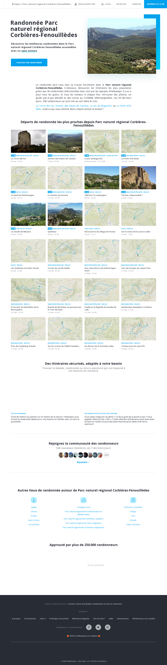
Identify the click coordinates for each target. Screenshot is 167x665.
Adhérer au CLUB (155, 4)
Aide (111, 619)
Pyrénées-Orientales (133, 507)
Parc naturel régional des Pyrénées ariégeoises (83, 527)
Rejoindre (82, 462)
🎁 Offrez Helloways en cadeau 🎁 (83, 636)
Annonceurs (123, 619)
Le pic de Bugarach (101, 105)
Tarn (133, 515)
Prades (34, 515)
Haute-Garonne (133, 524)
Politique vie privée (59, 619)
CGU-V (43, 619)
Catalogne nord (83, 507)
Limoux (34, 511)
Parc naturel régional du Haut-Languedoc (83, 523)
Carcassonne (33, 524)
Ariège (133, 511)
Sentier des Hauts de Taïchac (71, 105)
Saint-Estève (33, 520)
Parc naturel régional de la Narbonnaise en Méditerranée (83, 513)
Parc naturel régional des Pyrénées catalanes (83, 518)
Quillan (34, 507)
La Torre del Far (45, 105)
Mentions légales (80, 619)
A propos (16, 619)
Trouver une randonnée (29, 62)
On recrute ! (99, 619)
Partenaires (30, 619)
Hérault (133, 520)
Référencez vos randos (144, 619)
